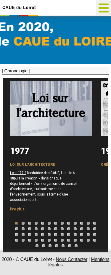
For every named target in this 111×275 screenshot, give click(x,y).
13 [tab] (94, 223)
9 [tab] (68, 223)
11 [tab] (81, 223)
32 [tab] (49, 234)
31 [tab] (42, 234)
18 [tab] (42, 228)
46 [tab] (55, 240)
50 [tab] (81, 240)
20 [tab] (55, 228)
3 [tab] (29, 223)
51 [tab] (88, 240)
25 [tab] (88, 228)
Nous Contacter (71, 259)
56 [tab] (56, 245)
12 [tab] (88, 223)
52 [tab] (94, 240)
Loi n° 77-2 (18, 173)
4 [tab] (36, 223)
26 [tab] (94, 228)
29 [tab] (29, 234)
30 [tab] (36, 234)
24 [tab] (81, 228)
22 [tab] (68, 228)
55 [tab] (50, 245)
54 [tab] (43, 245)
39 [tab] (94, 234)
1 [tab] (16, 223)
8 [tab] (62, 223)
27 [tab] (16, 234)
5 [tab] (42, 223)
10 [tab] (75, 223)
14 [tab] (16, 228)
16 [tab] (29, 228)
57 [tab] (63, 245)
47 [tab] (62, 240)
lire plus (17, 209)
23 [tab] (75, 228)
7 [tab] (55, 223)
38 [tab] (88, 234)
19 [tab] (49, 228)
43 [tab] (36, 240)
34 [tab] (62, 234)
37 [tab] (81, 234)
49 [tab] (75, 240)
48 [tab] (68, 240)
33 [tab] (55, 234)
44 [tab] (42, 240)
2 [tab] (23, 223)
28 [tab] (23, 234)
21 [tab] (62, 228)
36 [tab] (75, 234)
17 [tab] (36, 228)
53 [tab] (37, 245)
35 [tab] (68, 234)
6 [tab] (49, 223)
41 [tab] (23, 240)
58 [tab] (69, 245)
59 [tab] (76, 245)
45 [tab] (49, 240)
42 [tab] (29, 240)
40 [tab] (16, 240)
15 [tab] (23, 228)
